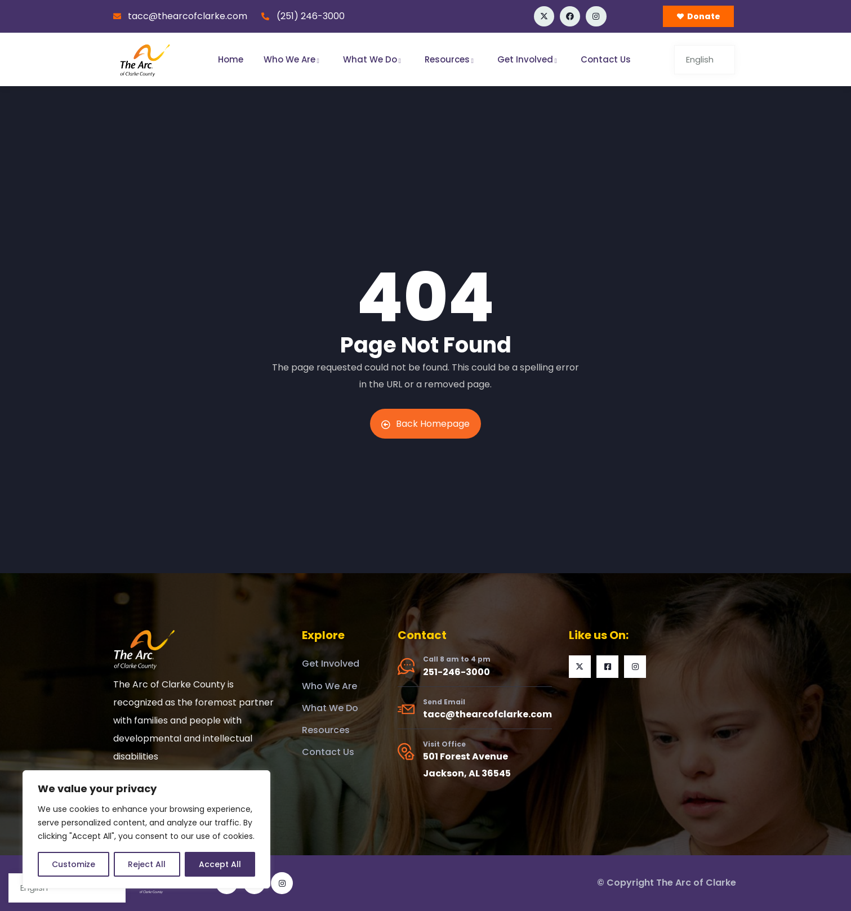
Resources (451, 59)
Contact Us (606, 59)
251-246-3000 (456, 672)
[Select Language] (704, 59)
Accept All (220, 864)
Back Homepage (425, 423)
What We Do (373, 59)
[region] (146, 829)
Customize (73, 864)
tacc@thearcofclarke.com (487, 714)
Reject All (147, 864)
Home (230, 59)
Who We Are (293, 59)
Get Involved (528, 59)
